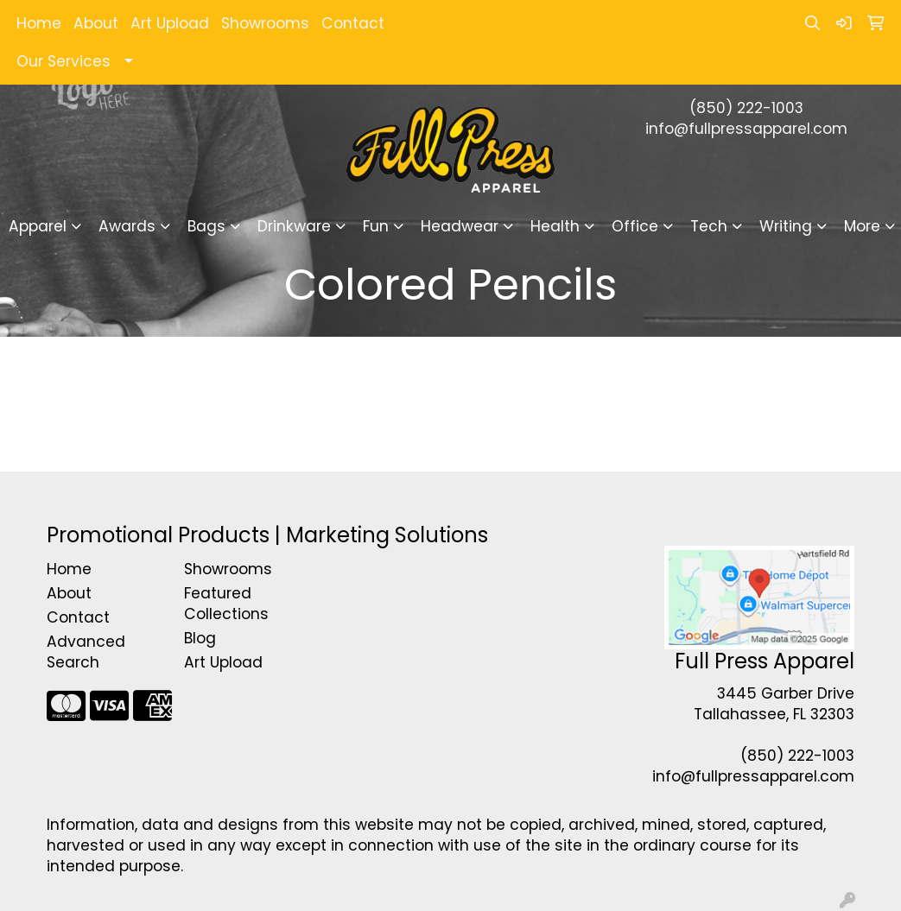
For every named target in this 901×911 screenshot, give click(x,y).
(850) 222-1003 (746, 108)
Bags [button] (206, 226)
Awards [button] (126, 226)
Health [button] (555, 226)
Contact (352, 23)
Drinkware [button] (294, 226)
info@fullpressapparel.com (746, 128)
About (95, 23)
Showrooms (265, 23)
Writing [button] (785, 226)
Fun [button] (376, 226)
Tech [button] (708, 226)
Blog (200, 638)
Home (38, 23)
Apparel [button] (38, 226)
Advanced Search (86, 652)
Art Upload (169, 23)
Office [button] (635, 226)
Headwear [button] (459, 226)
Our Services (63, 61)
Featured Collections (226, 603)
